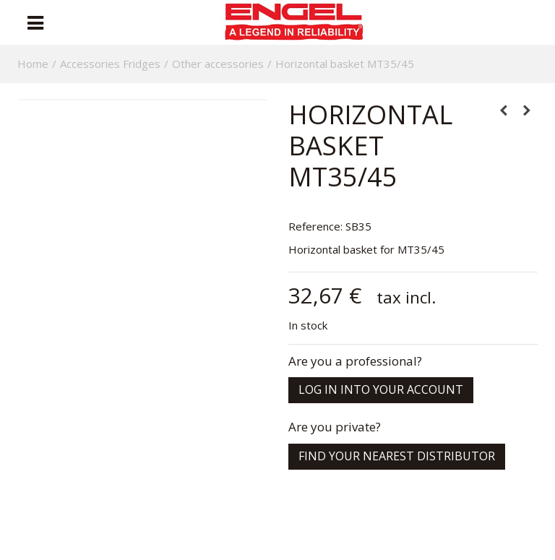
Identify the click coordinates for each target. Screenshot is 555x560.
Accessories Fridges (110, 63)
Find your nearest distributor (396, 456)
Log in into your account (380, 389)
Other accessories (218, 63)
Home (32, 63)
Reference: (315, 226)
